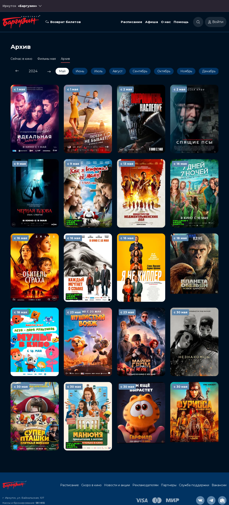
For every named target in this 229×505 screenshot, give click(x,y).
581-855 (40, 502)
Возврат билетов (65, 22)
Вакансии (219, 485)
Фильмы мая (46, 59)
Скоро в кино (91, 485)
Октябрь (163, 71)
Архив (65, 59)
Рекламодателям (145, 485)
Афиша (151, 22)
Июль (98, 71)
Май (62, 71)
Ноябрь (186, 71)
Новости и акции (117, 485)
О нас (166, 22)
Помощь (181, 22)
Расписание (131, 22)
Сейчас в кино (21, 59)
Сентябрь (140, 71)
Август (118, 71)
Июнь (80, 71)
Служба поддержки (194, 485)
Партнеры (168, 485)
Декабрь (208, 71)
